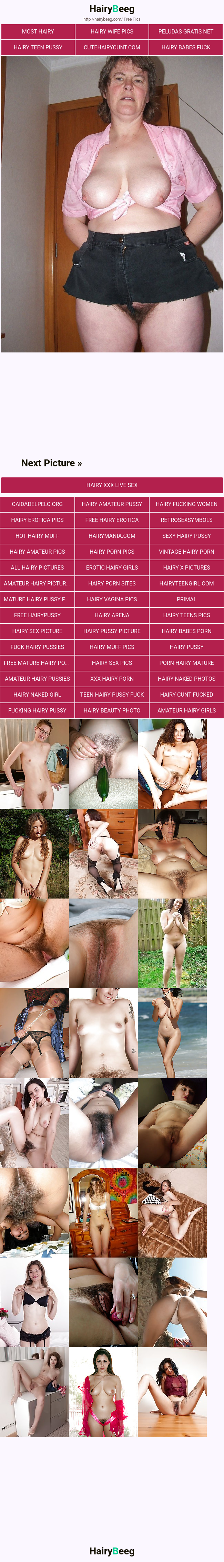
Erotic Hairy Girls (112, 567)
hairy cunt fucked (186, 694)
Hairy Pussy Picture (112, 631)
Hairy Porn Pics (112, 552)
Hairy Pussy (186, 647)
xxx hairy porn (112, 679)
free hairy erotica (112, 520)
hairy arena (112, 615)
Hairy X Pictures (186, 567)
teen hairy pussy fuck (112, 694)
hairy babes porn (187, 631)
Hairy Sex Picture (37, 631)
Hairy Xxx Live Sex (112, 485)
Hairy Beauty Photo (111, 710)
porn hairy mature (187, 663)
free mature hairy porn (38, 663)
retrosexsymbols (186, 520)
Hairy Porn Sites (112, 583)
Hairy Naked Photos (186, 679)
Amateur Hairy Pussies (37, 679)
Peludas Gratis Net (186, 31)
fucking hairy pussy (37, 710)
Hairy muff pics (112, 647)
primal (186, 599)
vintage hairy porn (186, 552)
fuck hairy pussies (37, 647)
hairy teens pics (186, 615)
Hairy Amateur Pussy (112, 504)
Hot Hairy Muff (37, 536)
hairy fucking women (186, 504)
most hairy (38, 31)
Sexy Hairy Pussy (186, 536)
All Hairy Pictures (37, 567)
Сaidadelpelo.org (37, 504)
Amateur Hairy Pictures (38, 583)
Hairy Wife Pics (112, 31)
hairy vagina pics (112, 599)
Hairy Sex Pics (112, 663)
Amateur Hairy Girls (186, 710)
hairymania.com (112, 536)
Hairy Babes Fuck (186, 47)
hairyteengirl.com (187, 583)
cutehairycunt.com (112, 47)
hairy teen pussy (38, 47)
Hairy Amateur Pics (37, 552)
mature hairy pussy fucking (39, 599)
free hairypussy (37, 615)
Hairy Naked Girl (37, 694)
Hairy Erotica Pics (37, 520)
